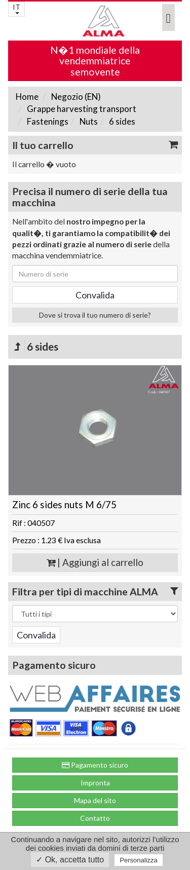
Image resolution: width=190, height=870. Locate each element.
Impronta (95, 782)
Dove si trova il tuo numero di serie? (95, 315)
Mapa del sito (95, 800)
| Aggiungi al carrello (95, 562)
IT (16, 8)
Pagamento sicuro (95, 765)
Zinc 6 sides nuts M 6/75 (64, 504)
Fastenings (46, 121)
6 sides (121, 121)
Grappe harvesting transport (80, 108)
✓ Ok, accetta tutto (70, 859)
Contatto (95, 818)
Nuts (88, 121)
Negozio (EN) (75, 96)
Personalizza (138, 860)
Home (27, 96)
